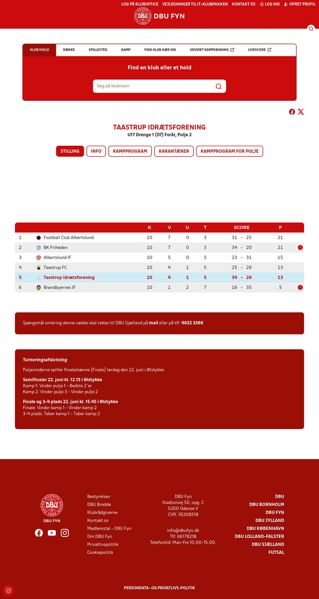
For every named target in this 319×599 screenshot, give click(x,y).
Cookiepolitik (100, 553)
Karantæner (174, 151)
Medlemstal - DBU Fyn (109, 529)
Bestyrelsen (98, 497)
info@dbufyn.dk (183, 531)
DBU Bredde (99, 505)
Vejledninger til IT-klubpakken (195, 4)
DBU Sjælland (268, 545)
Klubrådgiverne (102, 513)
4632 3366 (192, 323)
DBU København (265, 529)
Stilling (70, 151)
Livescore (259, 50)
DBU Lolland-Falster (259, 537)
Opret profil (300, 4)
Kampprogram (130, 151)
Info (96, 151)
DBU (279, 497)
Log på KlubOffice (139, 4)
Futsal (276, 553)
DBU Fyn (275, 513)
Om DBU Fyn (99, 537)
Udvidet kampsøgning (212, 50)
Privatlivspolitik (102, 545)
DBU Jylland (269, 521)
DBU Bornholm (266, 505)
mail (153, 323)
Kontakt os (243, 4)
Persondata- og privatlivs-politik (159, 588)
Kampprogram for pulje (230, 151)
